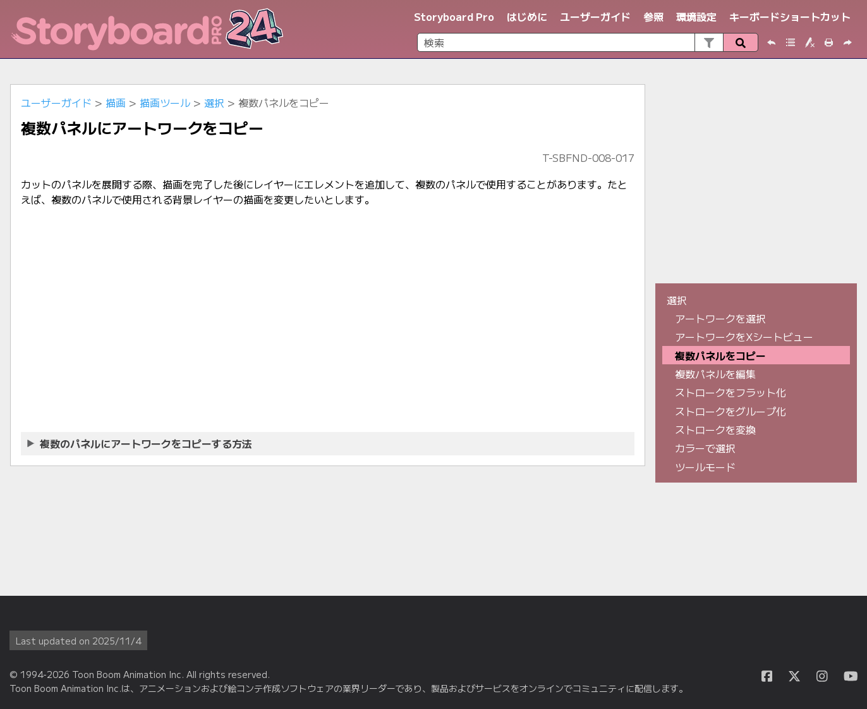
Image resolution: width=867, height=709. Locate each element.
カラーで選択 (705, 447)
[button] (708, 42)
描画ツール (165, 102)
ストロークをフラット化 (730, 392)
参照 (653, 16)
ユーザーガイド (595, 16)
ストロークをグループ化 (730, 411)
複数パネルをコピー (720, 355)
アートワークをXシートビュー (744, 336)
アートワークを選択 (720, 318)
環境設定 (696, 16)
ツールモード (705, 466)
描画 (116, 102)
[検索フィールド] (587, 42)
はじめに (527, 16)
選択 (214, 102)
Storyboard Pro (454, 16)
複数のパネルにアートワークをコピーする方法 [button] (140, 443)
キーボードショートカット (790, 16)
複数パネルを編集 (715, 373)
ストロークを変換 (715, 429)
